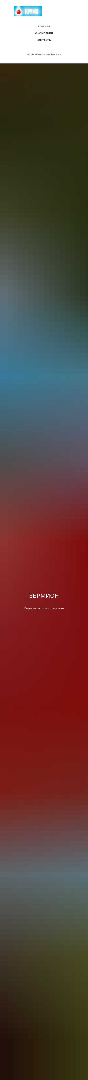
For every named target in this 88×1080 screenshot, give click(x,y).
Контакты (44, 39)
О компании (44, 33)
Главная (44, 26)
